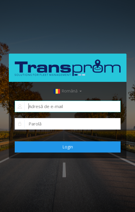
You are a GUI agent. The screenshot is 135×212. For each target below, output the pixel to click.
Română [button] (67, 91)
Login (67, 147)
